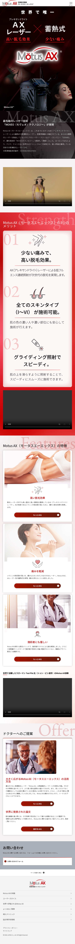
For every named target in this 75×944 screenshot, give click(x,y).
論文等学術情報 (9, 919)
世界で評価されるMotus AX (13, 903)
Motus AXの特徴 (9, 893)
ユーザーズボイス (9, 898)
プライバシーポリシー (10, 928)
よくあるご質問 (9, 909)
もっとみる (37, 515)
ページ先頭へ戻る (36, 872)
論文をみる (37, 829)
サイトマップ (7, 931)
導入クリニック (9, 914)
